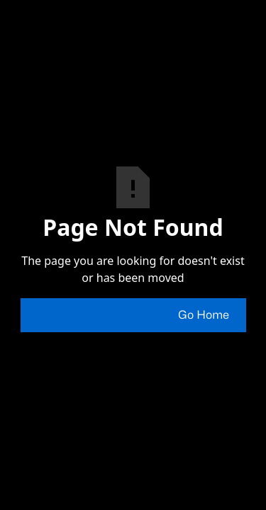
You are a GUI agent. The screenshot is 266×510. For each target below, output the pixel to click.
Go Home (203, 315)
